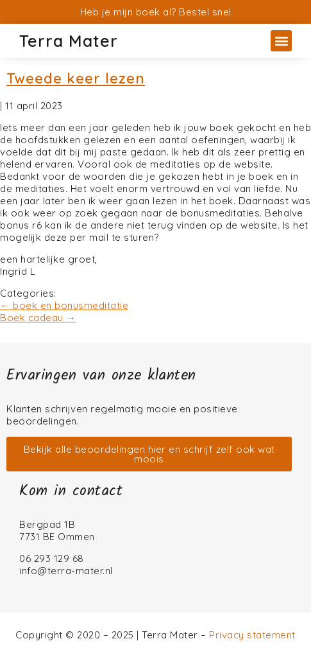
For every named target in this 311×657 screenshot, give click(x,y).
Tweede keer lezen (75, 78)
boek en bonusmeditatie (64, 305)
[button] (281, 40)
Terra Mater (68, 41)
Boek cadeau (38, 317)
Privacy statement (252, 635)
